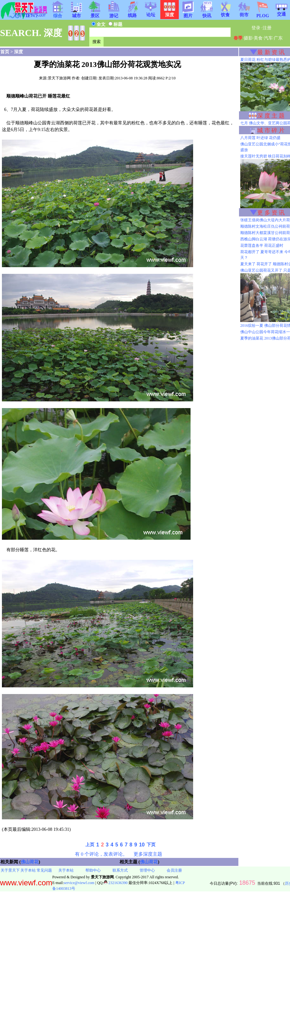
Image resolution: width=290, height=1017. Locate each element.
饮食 (225, 12)
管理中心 (147, 870)
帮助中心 (93, 870)
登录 (255, 28)
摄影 (248, 38)
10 (142, 844)
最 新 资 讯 (271, 52)
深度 (18, 51)
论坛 (150, 12)
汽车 (268, 38)
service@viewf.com (79, 883)
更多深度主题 (148, 854)
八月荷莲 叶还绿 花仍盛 (260, 137)
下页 (151, 844)
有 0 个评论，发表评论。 (101, 854)
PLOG (262, 14)
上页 (89, 844)
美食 (258, 38)
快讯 (206, 13)
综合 (57, 13)
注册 (267, 28)
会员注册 (174, 870)
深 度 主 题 (271, 116)
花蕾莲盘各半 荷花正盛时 (261, 245)
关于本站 (28, 870)
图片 (188, 13)
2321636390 (115, 883)
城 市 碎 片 (271, 130)
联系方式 (120, 870)
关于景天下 (10, 870)
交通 (281, 12)
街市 (244, 12)
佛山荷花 (30, 862)
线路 (132, 13)
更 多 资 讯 (271, 212)
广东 (278, 38)
